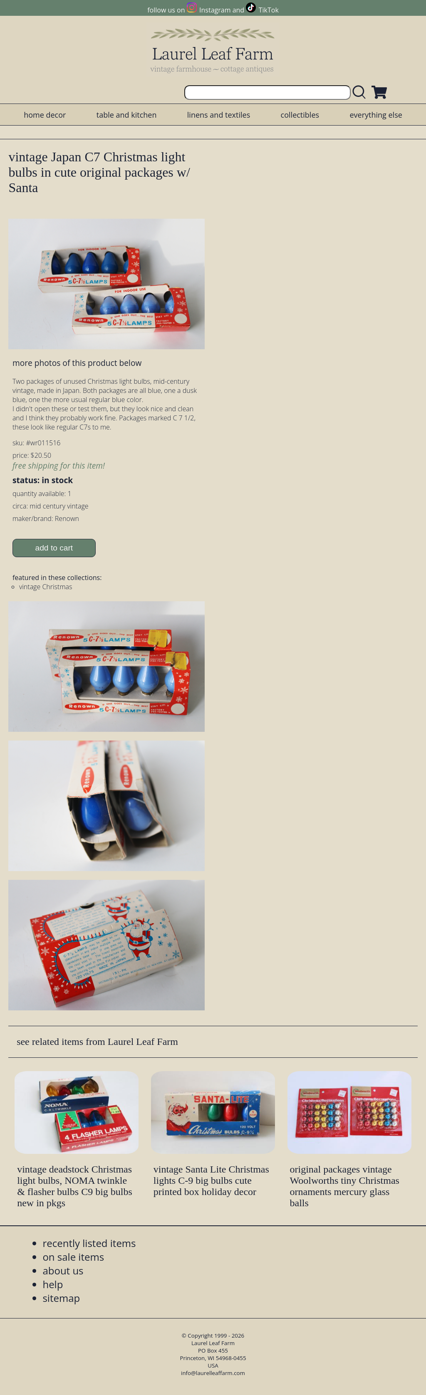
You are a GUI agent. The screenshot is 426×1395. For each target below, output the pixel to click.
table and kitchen (127, 115)
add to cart (54, 547)
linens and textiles (218, 115)
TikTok (269, 10)
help (52, 1284)
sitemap (61, 1298)
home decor (45, 115)
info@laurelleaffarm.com (213, 1373)
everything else (375, 115)
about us (62, 1270)
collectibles (300, 115)
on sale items (73, 1257)
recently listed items (89, 1243)
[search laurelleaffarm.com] (361, 92)
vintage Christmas (45, 586)
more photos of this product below (76, 362)
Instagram (214, 10)
